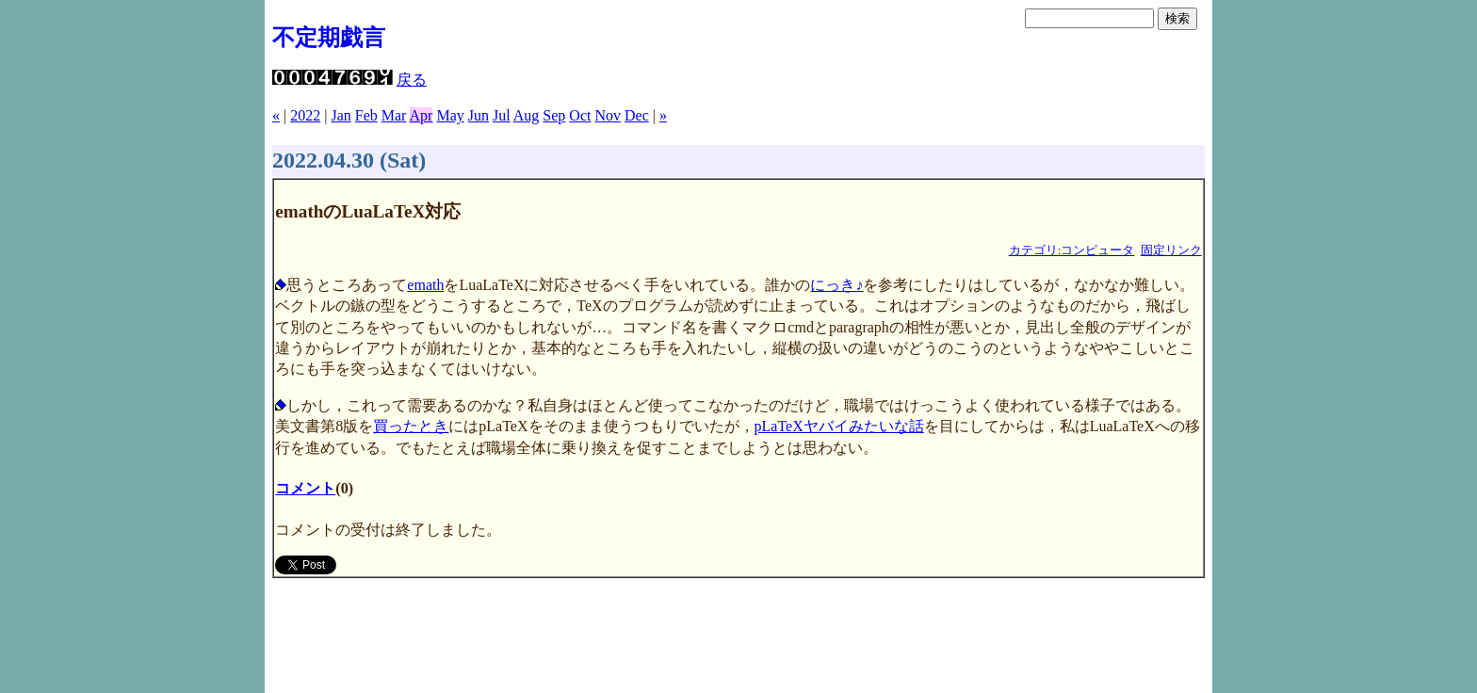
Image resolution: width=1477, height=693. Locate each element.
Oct (580, 115)
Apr (421, 115)
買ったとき (410, 426)
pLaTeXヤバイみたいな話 (839, 426)
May (449, 115)
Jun (478, 115)
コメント (305, 488)
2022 (305, 115)
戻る (412, 80)
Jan (340, 115)
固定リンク (1171, 250)
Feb (366, 115)
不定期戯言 (328, 37)
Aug (526, 115)
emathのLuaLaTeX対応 (368, 211)
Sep (554, 115)
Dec (637, 115)
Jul (502, 115)
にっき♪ (836, 285)
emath (425, 285)
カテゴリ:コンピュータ (1072, 250)
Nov (607, 115)
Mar (394, 115)
